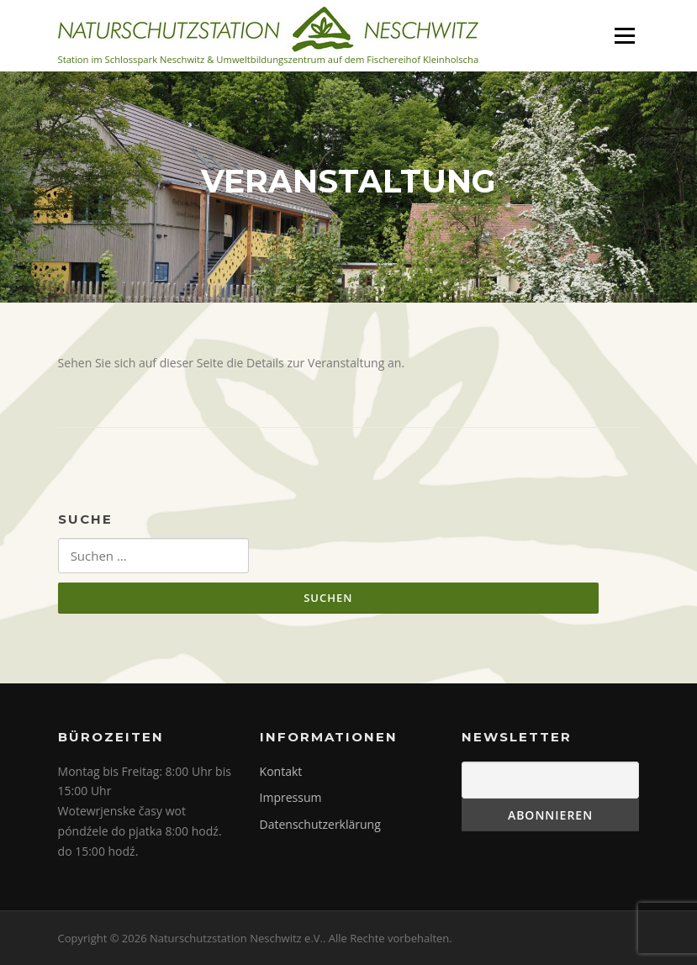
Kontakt (281, 771)
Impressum (291, 797)
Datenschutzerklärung (320, 824)
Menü (624, 36)
